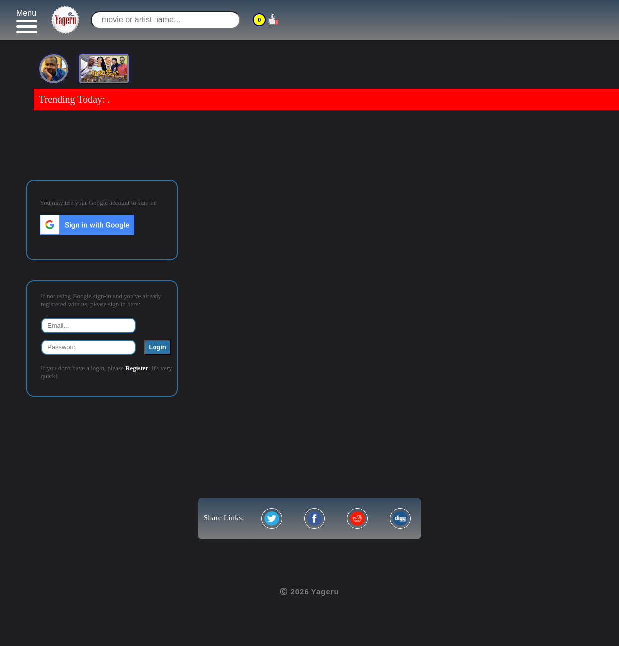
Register (136, 368)
